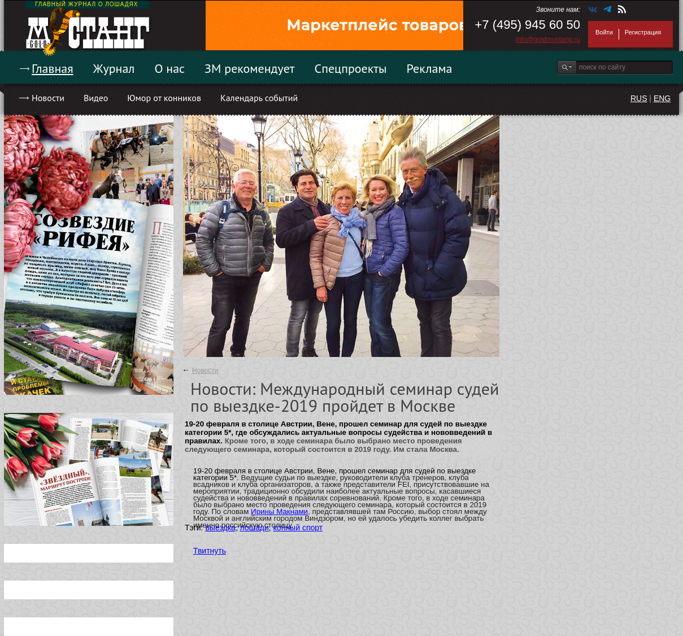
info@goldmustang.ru (548, 39)
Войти (604, 32)
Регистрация (643, 32)
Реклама (430, 68)
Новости (48, 97)
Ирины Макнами (279, 511)
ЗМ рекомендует (250, 68)
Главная (52, 68)
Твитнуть (209, 550)
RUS (638, 98)
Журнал (114, 68)
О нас (169, 68)
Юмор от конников (164, 97)
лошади (254, 527)
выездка (220, 527)
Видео (96, 97)
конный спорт (298, 527)
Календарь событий (259, 97)
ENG (662, 98)
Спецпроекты (351, 68)
